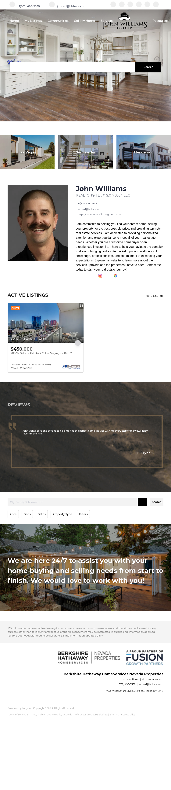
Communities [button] (58, 21)
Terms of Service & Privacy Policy (26, 714)
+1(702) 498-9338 (126, 684)
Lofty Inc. (27, 708)
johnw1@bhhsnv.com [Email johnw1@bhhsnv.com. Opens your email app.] (151, 684)
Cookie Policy (54, 714)
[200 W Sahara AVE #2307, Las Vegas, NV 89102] (46, 323)
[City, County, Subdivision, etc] (77, 502)
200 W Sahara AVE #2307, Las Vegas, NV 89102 (41, 353)
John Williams (101, 188)
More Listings (154, 295)
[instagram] (139, 6)
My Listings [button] (33, 21)
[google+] (156, 6)
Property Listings (98, 714)
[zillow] (130, 6)
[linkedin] (122, 6)
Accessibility (128, 714)
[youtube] (147, 6)
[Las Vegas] (27, 152)
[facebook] (113, 6)
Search (157, 502)
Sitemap (114, 714)
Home (14, 21)
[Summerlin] (85, 152)
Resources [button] (160, 21)
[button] (148, 67)
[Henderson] (143, 152)
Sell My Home (84, 21)
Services (107, 21)
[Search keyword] (72, 67)
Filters (83, 514)
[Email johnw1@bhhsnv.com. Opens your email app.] (67, 6)
